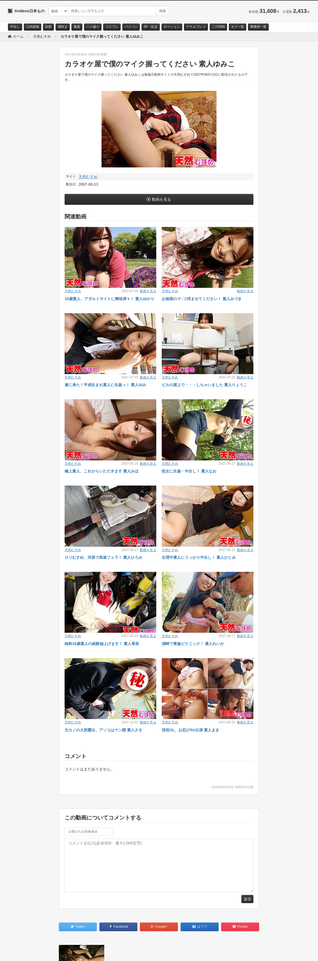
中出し (15, 27)
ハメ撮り (92, 27)
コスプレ (111, 27)
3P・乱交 (151, 27)
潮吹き (63, 27)
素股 (77, 27)
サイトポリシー (48, 951)
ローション (172, 27)
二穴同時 (218, 27)
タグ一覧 (237, 27)
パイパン (131, 27)
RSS (70, 951)
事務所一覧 (258, 27)
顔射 (48, 27)
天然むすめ (88, 177)
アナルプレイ (196, 27)
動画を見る (161, 199)
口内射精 (32, 27)
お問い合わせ (22, 951)
